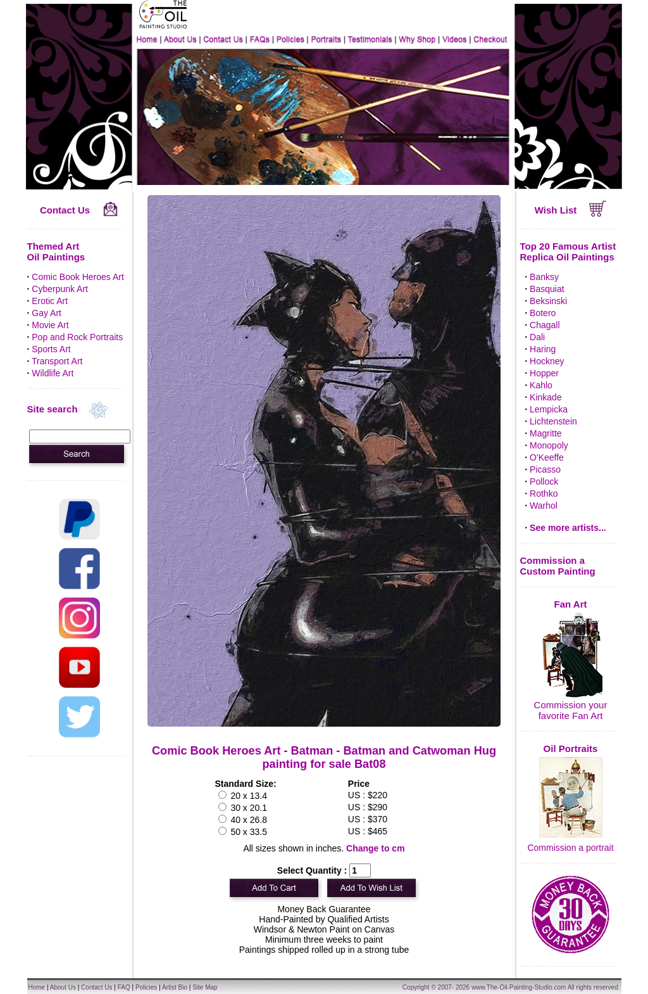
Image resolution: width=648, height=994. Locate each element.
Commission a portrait (570, 848)
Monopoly (549, 445)
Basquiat (547, 289)
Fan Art (570, 604)
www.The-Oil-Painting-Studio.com (518, 987)
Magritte (546, 433)
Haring (543, 349)
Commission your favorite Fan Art (571, 710)
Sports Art (51, 349)
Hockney (547, 361)
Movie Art (50, 325)
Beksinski (548, 301)
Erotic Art (50, 301)
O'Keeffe (547, 457)
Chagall (544, 325)
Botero (543, 313)
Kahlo (541, 385)
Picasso (545, 469)
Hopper (544, 373)
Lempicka (549, 409)
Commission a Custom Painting (557, 566)
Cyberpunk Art (60, 289)
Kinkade (546, 397)
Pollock (544, 481)
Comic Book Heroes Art (78, 277)
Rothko (544, 493)
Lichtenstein (553, 421)
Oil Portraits (571, 748)
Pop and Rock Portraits (77, 337)
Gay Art (46, 313)
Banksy (544, 277)
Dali (537, 337)
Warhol (544, 505)
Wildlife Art (52, 373)
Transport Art (57, 361)
